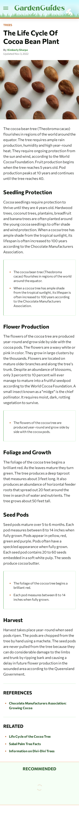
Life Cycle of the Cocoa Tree (30, 736)
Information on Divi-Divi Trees (31, 751)
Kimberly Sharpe (17, 49)
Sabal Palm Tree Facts (25, 744)
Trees (7, 25)
